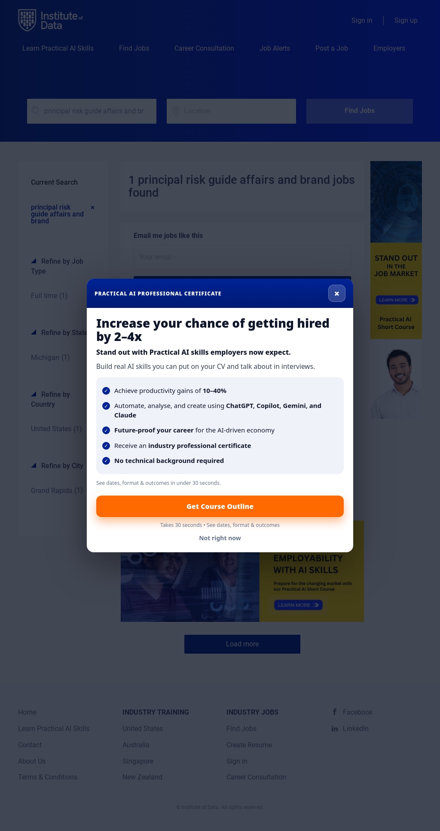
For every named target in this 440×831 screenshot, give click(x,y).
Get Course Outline (220, 506)
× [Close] (337, 293)
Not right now (220, 538)
